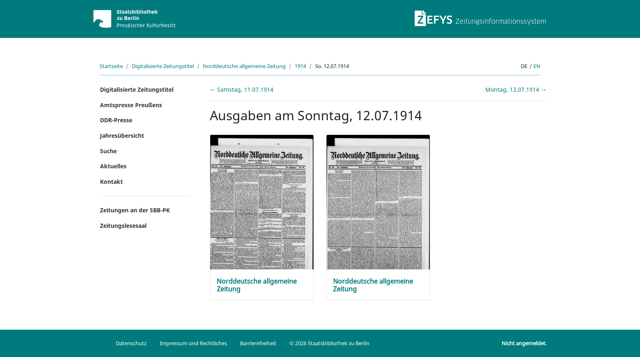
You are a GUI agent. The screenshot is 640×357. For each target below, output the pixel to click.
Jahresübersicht (122, 135)
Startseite (111, 66)
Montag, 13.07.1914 (513, 89)
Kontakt (111, 181)
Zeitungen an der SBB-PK (135, 210)
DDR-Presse (116, 120)
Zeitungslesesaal (123, 225)
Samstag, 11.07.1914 (245, 89)
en (536, 66)
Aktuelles (113, 166)
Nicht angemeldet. (524, 343)
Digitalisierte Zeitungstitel (163, 66)
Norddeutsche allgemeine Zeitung (244, 66)
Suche (108, 151)
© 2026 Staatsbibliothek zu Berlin (329, 343)
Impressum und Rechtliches (193, 343)
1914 (300, 66)
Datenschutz (131, 343)
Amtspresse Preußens (131, 105)
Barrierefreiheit (258, 343)
